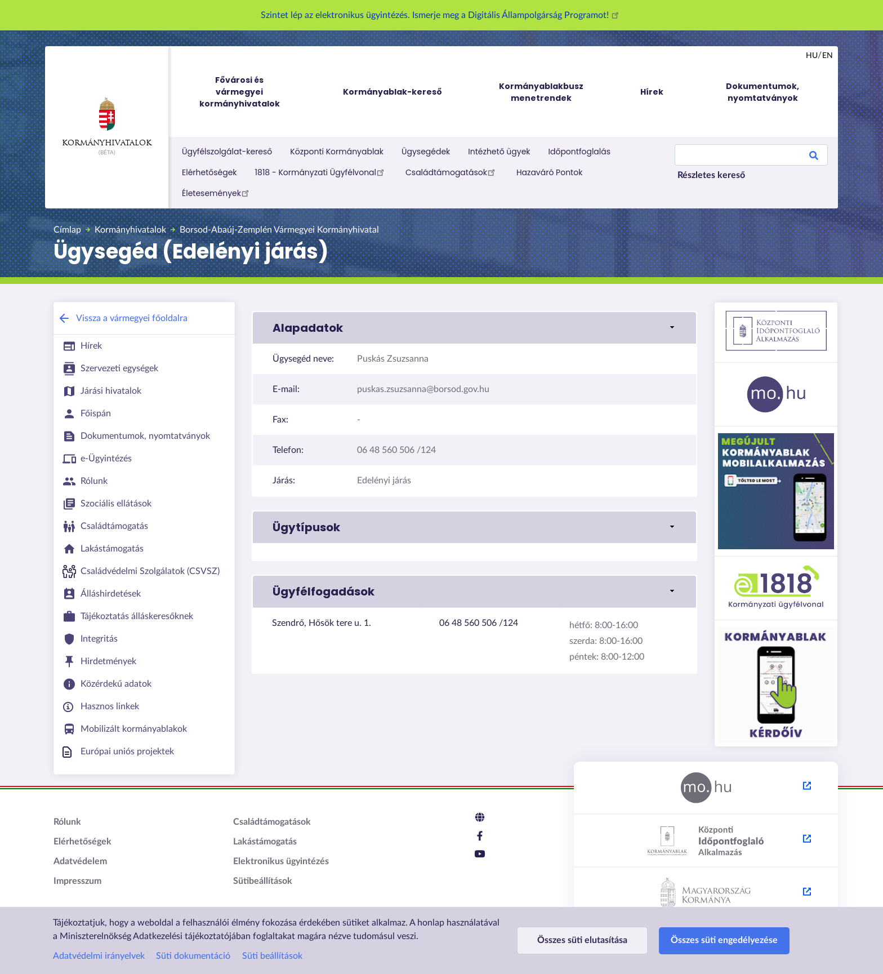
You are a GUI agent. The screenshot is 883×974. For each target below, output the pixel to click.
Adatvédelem (80, 861)
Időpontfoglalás (579, 151)
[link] (474, 328)
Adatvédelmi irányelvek (99, 955)
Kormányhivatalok (106, 122)
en (827, 56)
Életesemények (217, 192)
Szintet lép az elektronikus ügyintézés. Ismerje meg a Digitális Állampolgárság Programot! (441, 15)
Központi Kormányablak (336, 151)
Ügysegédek (426, 151)
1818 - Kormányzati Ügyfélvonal (321, 172)
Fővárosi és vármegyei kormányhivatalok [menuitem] (250, 92)
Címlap (67, 229)
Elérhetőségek (209, 172)
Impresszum (77, 881)
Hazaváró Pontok (549, 172)
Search (813, 157)
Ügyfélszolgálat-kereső (227, 151)
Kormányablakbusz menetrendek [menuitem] (541, 92)
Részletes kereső (711, 175)
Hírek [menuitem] (651, 91)
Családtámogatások (451, 172)
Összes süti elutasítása (582, 940)
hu (812, 56)
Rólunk (67, 821)
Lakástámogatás (265, 841)
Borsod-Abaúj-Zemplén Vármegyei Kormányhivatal (279, 229)
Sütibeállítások (262, 881)
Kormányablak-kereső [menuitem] (392, 91)
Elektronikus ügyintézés (281, 861)
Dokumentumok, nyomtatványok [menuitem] (762, 92)
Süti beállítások (272, 955)
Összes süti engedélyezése (724, 940)
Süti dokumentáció (193, 955)
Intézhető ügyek (499, 151)
